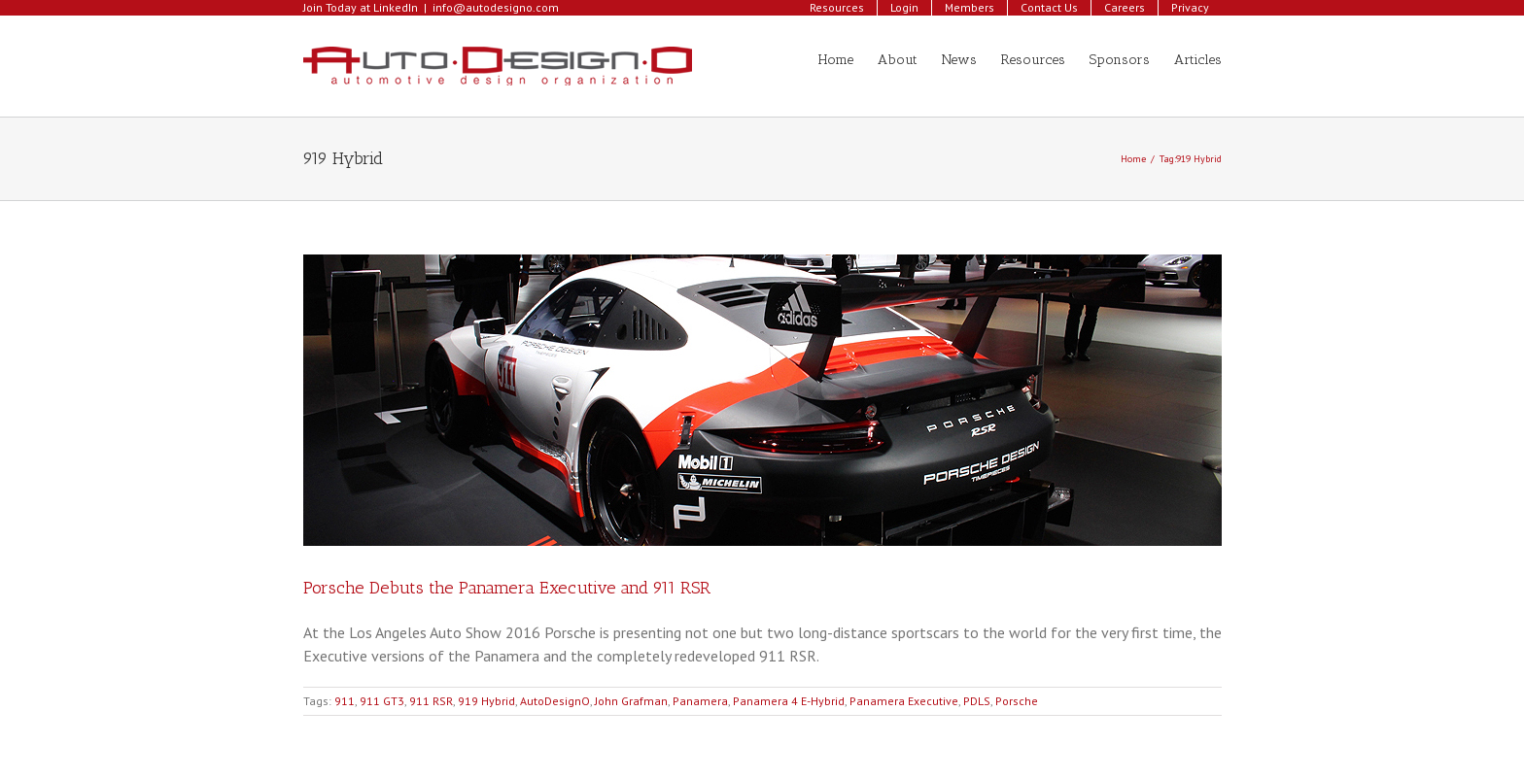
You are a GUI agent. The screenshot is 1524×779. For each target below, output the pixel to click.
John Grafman (631, 701)
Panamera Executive (903, 701)
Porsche (1016, 701)
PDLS (976, 701)
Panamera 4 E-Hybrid (789, 701)
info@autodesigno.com (496, 7)
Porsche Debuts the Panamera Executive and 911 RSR (506, 587)
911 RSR (431, 701)
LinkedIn (395, 7)
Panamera (700, 701)
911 (344, 701)
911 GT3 (382, 701)
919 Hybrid (486, 701)
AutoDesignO (555, 701)
